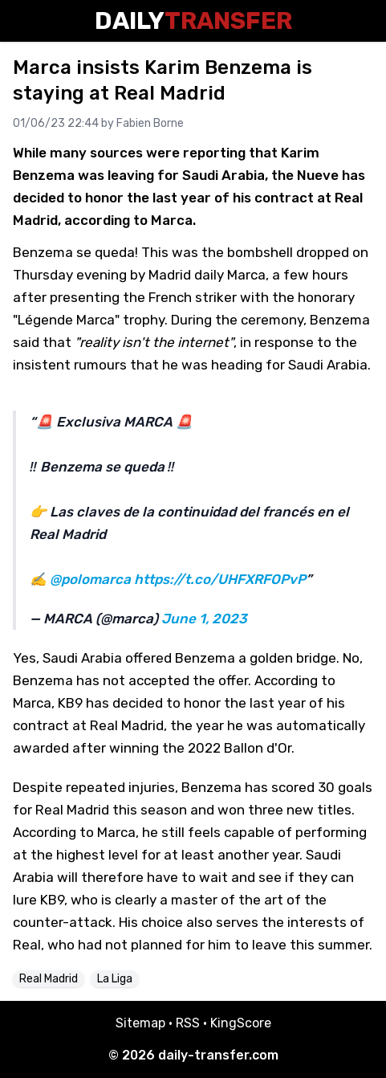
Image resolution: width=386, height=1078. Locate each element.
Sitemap (140, 1023)
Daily (193, 20)
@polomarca (90, 579)
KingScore (240, 1023)
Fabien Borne (150, 123)
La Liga (114, 979)
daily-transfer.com (218, 1055)
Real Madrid (48, 979)
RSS (188, 1023)
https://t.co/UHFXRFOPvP (220, 579)
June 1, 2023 (204, 618)
